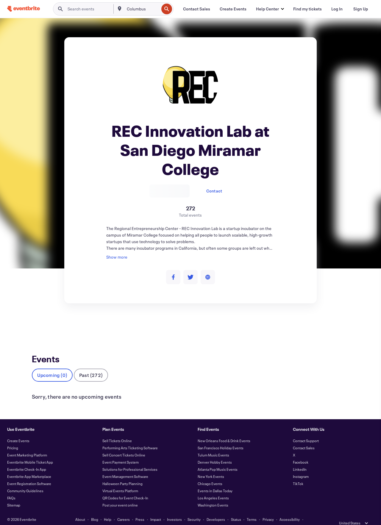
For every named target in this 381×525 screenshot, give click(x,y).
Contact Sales (304, 438)
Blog (94, 509)
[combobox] (142, 9)
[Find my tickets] (307, 9)
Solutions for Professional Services (129, 459)
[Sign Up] (360, 9)
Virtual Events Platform (120, 481)
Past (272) (91, 365)
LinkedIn (300, 459)
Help (107, 509)
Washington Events (213, 495)
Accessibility (289, 509)
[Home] (23, 8)
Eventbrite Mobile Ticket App (30, 452)
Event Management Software (125, 466)
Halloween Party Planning (122, 473)
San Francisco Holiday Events (220, 438)
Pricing (12, 438)
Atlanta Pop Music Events (218, 459)
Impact (155, 509)
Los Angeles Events (213, 488)
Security (194, 509)
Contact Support (306, 430)
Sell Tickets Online (117, 430)
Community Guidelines (25, 481)
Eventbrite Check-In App (26, 459)
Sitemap (13, 495)
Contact (214, 191)
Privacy (268, 509)
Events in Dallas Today (215, 481)
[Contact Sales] (196, 9)
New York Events (211, 466)
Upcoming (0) (52, 365)
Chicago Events (210, 473)
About (80, 509)
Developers (216, 509)
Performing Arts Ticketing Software (130, 438)
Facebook (300, 452)
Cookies (165, 516)
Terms (252, 509)
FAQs (11, 488)
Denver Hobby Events (215, 452)
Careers (123, 509)
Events (38, 325)
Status (236, 509)
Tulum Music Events (213, 445)
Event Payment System (120, 452)
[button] (269, 8)
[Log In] (337, 9)
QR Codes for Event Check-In (125, 488)
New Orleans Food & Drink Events (224, 430)
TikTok (298, 473)
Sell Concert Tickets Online (123, 445)
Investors (174, 509)
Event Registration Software (29, 473)
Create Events (18, 430)
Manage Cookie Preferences (199, 516)
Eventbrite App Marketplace (29, 466)
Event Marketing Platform (27, 445)
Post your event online (120, 495)
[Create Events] (233, 9)
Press (139, 509)
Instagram (301, 466)
